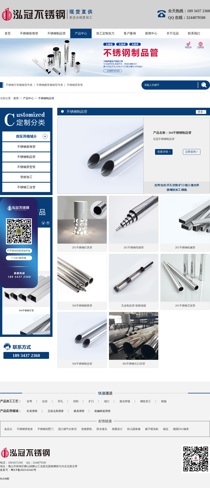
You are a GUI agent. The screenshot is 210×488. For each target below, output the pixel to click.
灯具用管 (32, 411)
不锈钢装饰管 (29, 33)
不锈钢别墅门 (45, 429)
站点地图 (4, 478)
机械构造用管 (102, 411)
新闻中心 (151, 33)
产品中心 (81, 33)
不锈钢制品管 (56, 33)
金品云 (8, 429)
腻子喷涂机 (151, 429)
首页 (8, 33)
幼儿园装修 (134, 429)
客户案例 (130, 33)
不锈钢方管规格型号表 (19, 84)
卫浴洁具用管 (56, 411)
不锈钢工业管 (26, 187)
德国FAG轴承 (181, 429)
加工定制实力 (105, 33)
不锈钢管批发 (25, 429)
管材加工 (26, 177)
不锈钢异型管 (75, 84)
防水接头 (102, 429)
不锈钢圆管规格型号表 (49, 84)
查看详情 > (163, 151)
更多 (202, 112)
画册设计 (117, 429)
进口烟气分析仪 (67, 429)
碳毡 (165, 429)
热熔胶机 (86, 429)
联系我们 (194, 33)
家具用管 (79, 411)
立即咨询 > (191, 151)
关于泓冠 (172, 33)
